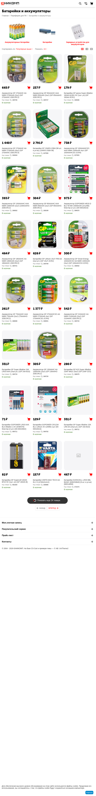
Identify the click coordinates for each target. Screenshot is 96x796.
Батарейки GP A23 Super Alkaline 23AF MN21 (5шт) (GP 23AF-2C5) (77, 370)
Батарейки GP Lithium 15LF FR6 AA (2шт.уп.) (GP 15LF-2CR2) (47, 260)
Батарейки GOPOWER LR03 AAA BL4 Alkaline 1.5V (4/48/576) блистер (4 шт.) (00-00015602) (15, 427)
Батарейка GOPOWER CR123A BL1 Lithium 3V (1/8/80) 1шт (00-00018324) (46, 427)
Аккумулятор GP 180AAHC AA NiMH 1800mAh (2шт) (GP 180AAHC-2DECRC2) (14, 261)
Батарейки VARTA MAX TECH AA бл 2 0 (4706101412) (46, 481)
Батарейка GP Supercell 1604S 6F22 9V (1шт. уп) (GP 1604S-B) (15, 481)
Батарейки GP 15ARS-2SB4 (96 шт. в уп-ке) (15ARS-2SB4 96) (47, 149)
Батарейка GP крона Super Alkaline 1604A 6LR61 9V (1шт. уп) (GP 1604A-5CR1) (78, 95)
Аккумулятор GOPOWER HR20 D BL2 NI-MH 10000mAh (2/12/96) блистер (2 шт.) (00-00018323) (77, 206)
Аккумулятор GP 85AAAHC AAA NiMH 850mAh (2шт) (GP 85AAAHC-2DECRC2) (47, 206)
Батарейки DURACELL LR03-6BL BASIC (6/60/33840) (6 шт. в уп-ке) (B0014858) (78, 482)
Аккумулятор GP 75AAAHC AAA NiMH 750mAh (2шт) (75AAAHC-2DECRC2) (15, 316)
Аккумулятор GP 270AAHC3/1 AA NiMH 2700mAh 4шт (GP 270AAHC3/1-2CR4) (46, 316)
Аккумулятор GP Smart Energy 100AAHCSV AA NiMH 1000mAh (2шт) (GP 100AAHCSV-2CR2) (77, 261)
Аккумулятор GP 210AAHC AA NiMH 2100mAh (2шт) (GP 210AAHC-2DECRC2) (76, 316)
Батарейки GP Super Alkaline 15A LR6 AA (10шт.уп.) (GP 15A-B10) (77, 426)
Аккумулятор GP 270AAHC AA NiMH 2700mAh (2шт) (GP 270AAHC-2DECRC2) (14, 95)
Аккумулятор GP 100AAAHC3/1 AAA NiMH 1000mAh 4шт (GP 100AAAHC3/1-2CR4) (76, 150)
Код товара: (5, 100)
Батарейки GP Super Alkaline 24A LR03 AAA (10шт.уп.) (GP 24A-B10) (16, 370)
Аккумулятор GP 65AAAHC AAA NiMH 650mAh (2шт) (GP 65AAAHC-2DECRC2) (47, 95)
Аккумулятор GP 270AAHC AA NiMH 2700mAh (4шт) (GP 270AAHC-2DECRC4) (14, 150)
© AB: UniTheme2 (61, 548)
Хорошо (89, 792)
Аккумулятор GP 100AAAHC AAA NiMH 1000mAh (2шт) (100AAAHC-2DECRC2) (16, 206)
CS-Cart (34, 548)
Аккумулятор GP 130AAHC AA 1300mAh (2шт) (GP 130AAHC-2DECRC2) (45, 371)
